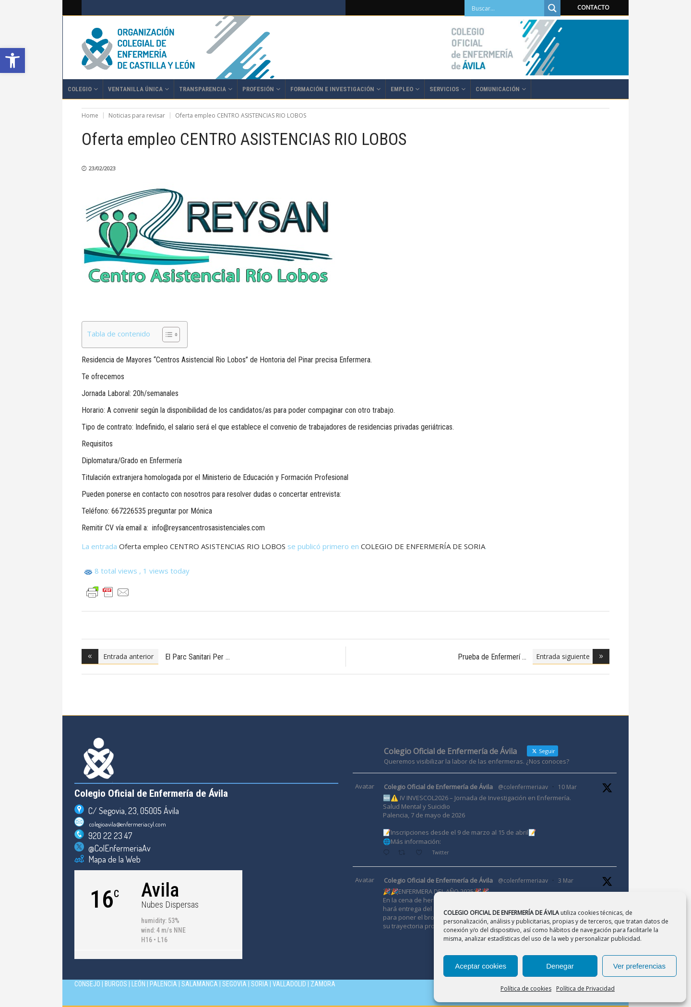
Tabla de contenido (118, 333)
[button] (12, 60)
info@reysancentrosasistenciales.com (208, 527)
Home (90, 115)
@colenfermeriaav (523, 787)
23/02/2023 (102, 168)
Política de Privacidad (585, 988)
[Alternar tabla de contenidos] (166, 334)
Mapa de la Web (112, 859)
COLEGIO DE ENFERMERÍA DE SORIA (423, 546)
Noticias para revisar (136, 115)
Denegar (560, 966)
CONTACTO (593, 7)
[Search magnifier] (552, 8)
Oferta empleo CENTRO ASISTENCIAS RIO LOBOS (202, 546)
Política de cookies (525, 988)
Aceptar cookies (480, 966)
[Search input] (507, 8)
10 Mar (567, 787)
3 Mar (565, 880)
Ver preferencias (639, 966)
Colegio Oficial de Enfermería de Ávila (438, 786)
